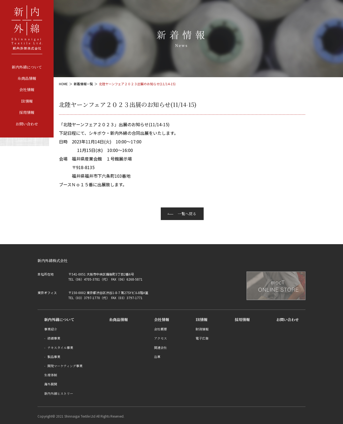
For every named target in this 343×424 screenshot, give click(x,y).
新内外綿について (27, 67)
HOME (63, 83)
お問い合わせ (27, 124)
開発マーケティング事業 (65, 365)
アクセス (160, 338)
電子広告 (202, 338)
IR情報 (27, 101)
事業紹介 (50, 329)
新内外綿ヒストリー (58, 393)
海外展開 (50, 384)
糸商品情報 (26, 78)
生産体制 (50, 375)
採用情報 (26, 112)
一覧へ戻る (187, 213)
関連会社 (160, 347)
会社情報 (26, 89)
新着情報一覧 (83, 83)
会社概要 (160, 329)
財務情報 (202, 329)
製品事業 (53, 356)
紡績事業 (53, 338)
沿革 (157, 356)
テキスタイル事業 (60, 347)
